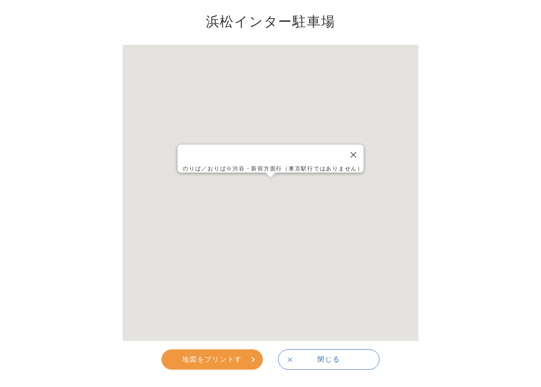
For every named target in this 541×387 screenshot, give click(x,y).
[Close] (353, 155)
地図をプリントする (212, 362)
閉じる (328, 359)
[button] (270, 185)
